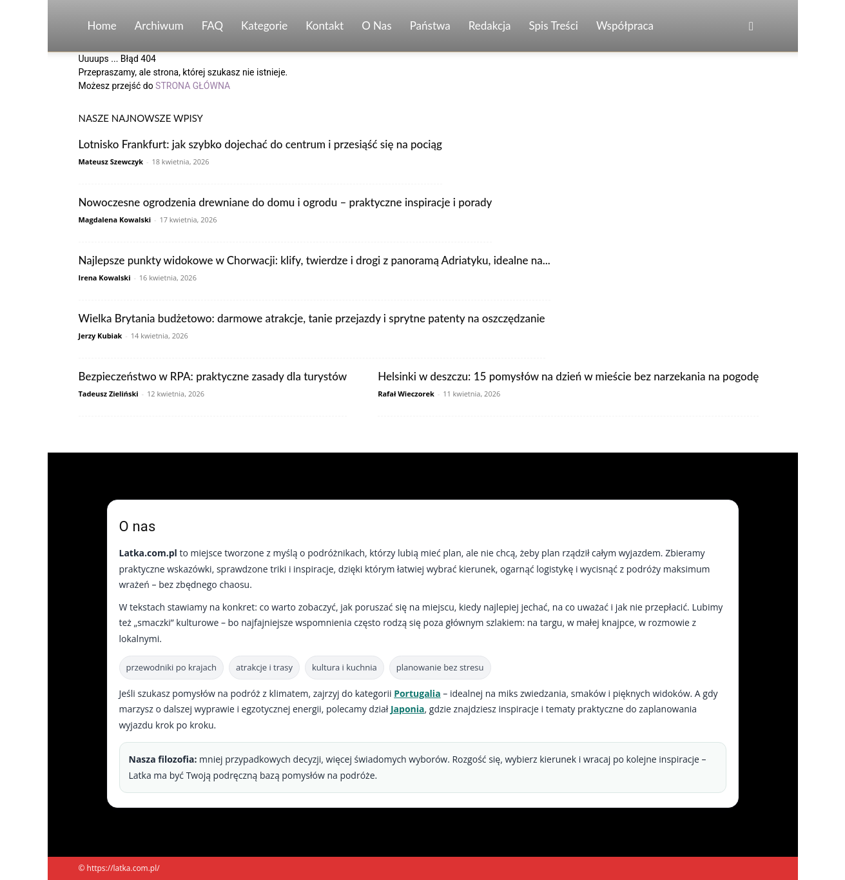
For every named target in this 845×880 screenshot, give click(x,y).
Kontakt (325, 25)
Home (102, 25)
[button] (751, 27)
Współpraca (625, 25)
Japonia (408, 709)
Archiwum (159, 25)
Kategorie (264, 25)
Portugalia (417, 693)
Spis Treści (553, 25)
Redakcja (490, 25)
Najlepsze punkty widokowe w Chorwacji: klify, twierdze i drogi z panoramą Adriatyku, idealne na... (314, 260)
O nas (377, 25)
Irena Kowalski (105, 277)
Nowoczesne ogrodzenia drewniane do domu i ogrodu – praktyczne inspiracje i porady (285, 202)
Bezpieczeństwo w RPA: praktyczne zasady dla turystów (213, 376)
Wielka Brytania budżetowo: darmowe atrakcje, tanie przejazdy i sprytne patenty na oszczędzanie (312, 318)
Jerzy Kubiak (100, 335)
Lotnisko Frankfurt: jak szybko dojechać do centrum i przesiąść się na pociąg (260, 144)
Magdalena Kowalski (115, 219)
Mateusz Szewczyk (111, 161)
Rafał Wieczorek (406, 393)
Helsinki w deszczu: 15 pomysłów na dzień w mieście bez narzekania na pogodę (568, 376)
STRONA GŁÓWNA (192, 86)
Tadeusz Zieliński (109, 393)
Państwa (430, 25)
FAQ (212, 25)
